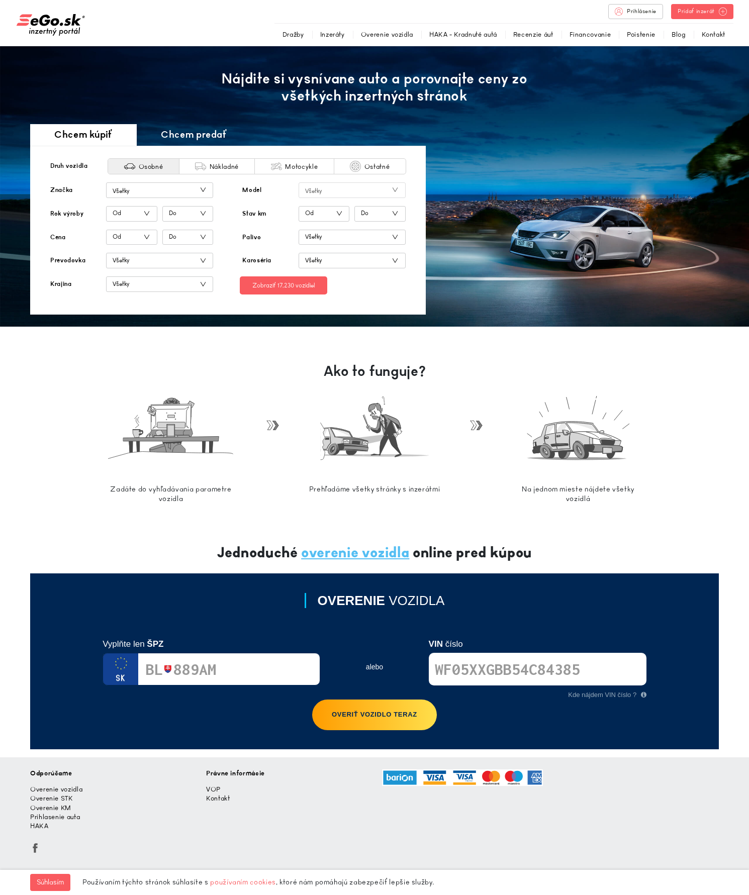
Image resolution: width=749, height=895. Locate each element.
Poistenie (641, 34)
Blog (679, 34)
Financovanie (590, 34)
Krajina (60, 284)
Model (251, 190)
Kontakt (713, 34)
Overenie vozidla (387, 34)
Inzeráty (332, 34)
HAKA (39, 826)
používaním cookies (243, 882)
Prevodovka (67, 260)
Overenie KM (50, 808)
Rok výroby (66, 214)
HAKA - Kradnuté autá (463, 34)
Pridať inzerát (702, 12)
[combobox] (159, 190)
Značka (61, 190)
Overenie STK (51, 798)
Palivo (251, 237)
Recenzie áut (533, 34)
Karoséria (256, 260)
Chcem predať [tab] (194, 134)
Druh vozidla (69, 166)
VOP (213, 789)
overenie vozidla (355, 552)
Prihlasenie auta (55, 817)
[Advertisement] (580, 202)
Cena (58, 237)
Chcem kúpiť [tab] (83, 134)
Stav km (254, 214)
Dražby (293, 34)
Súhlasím (50, 882)
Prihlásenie (636, 12)
